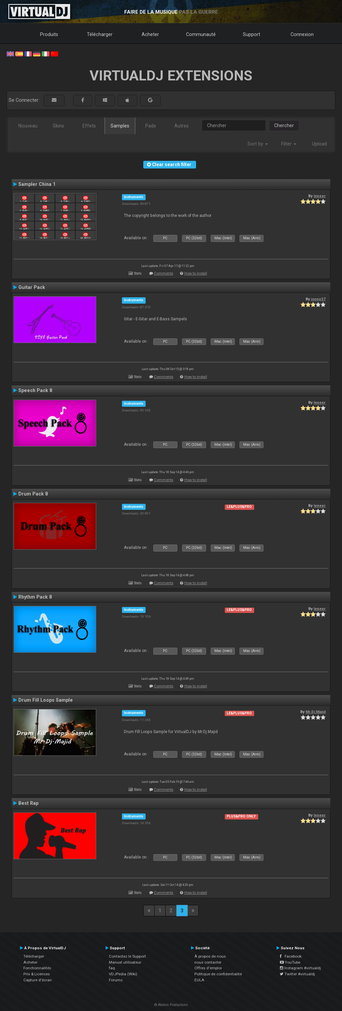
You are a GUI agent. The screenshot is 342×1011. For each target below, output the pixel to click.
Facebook (291, 956)
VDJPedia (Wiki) (123, 974)
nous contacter (207, 962)
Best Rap (28, 803)
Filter (288, 143)
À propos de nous (210, 956)
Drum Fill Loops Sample (45, 700)
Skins (58, 125)
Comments (163, 273)
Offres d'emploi (208, 968)
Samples (120, 125)
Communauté (201, 34)
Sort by (257, 143)
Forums (116, 980)
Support (251, 34)
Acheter (150, 34)
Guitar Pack (31, 287)
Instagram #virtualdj (300, 968)
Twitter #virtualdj (297, 974)
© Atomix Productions (171, 1005)
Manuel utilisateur (125, 962)
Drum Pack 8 (33, 493)
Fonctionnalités (37, 968)
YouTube (290, 962)
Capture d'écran (37, 980)
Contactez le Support (127, 956)
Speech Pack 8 (35, 390)
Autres (181, 125)
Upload (319, 143)
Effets (89, 125)
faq (112, 968)
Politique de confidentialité (218, 974)
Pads (150, 125)
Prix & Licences (36, 974)
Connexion (302, 34)
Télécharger (100, 34)
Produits (49, 34)
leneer (320, 196)
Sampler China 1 (36, 184)
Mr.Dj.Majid (316, 711)
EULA (199, 980)
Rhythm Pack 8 (35, 597)
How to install (195, 273)
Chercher (284, 125)
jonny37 (318, 299)
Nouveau (27, 125)
